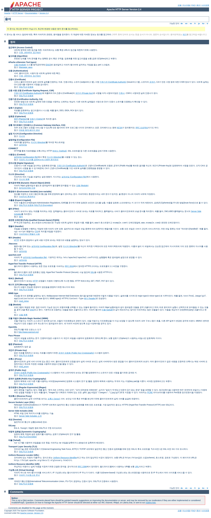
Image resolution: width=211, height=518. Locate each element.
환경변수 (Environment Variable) (23, 191)
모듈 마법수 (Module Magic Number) (24, 318)
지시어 (22, 136)
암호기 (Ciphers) (120, 338)
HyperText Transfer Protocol (21, 264)
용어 (198, 5)
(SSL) (31, 402)
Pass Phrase (14, 335)
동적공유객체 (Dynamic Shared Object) (26, 183)
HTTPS (11, 270)
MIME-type (13, 293)
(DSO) (47, 183)
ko (203, 23)
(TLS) (34, 446)
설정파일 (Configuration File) (21, 140)
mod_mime (24, 301)
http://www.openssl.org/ (28, 332)
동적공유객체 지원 (27, 188)
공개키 (152, 82)
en (186, 23)
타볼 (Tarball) (14, 440)
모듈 (179, 5)
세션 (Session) (15, 419)
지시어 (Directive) (16, 174)
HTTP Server (17, 13)
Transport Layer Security (20, 446)
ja (199, 23)
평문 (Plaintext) (20, 119)
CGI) (63, 125)
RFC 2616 (69, 266)
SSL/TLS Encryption (28, 437)
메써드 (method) (59, 151)
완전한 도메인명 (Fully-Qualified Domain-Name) (30, 220)
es (190, 23)
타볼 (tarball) (107, 310)
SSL (92, 272)
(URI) (37, 464)
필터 (21, 216)
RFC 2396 (82, 466)
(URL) (36, 455)
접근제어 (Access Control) (20, 47)
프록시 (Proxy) (15, 359)
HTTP (16, 240)
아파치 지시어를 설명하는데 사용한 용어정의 (39, 159)
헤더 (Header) (14, 238)
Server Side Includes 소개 (30, 416)
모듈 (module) (20, 65)
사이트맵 (205, 5)
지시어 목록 (24, 179)
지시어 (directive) (38, 142)
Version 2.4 (44, 13)
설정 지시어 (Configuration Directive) (25, 134)
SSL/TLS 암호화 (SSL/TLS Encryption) (36, 205)
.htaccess (12, 244)
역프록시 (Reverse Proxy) (20, 396)
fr (195, 23)
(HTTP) (38, 264)
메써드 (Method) (15, 278)
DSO (48, 65)
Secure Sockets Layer (18, 402)
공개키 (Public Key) (17, 370)
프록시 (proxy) (54, 399)
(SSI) (30, 411)
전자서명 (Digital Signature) (21, 163)
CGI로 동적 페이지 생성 (29, 130)
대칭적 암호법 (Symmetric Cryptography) (27, 432)
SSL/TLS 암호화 (26, 87)
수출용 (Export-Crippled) (19, 200)
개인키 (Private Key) (84, 93)
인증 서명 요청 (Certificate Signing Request (28, 90)
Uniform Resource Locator (20, 455)
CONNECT (13, 148)
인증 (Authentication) (18, 71)
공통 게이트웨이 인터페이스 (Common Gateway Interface (34, 125)
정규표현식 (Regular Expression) (23, 387)
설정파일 (23, 145)
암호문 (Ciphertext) (17, 116)
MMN (45, 318)
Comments (16, 492)
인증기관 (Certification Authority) (28, 93)
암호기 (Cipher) (15, 108)
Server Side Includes (18, 411)
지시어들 (186, 5)
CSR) (51, 90)
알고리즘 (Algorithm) (17, 56)
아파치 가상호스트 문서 (29, 475)
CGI (36, 231)
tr (207, 23)
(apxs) (33, 62)
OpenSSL (12, 327)
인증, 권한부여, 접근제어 (30, 52)
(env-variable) (45, 191)
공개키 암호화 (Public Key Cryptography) (76, 353)
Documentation (31, 13)
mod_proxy (24, 366)
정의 (12, 42)
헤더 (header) (90, 298)
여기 (185, 34)
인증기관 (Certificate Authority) (113, 82)
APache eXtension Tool (19, 62)
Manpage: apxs (25, 67)
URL (137, 466)
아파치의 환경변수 (27, 196)
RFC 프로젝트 (142, 128)
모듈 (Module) (82, 185)
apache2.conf (14, 255)
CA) (41, 99)
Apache (7, 13)
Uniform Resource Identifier (65, 457)
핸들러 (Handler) (15, 226)
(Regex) (42, 387)
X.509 (11, 479)
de (181, 23)
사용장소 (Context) (16, 154)
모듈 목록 (23, 315)
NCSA (119, 128)
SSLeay (12, 425)
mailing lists (151, 502)
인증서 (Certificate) (17, 79)
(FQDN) (55, 220)
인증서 (122, 93)
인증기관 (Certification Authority (23, 99)
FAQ (193, 5)
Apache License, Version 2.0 (31, 513)
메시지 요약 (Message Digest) (21, 284)
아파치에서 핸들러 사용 (29, 234)
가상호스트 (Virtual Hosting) (21, 470)
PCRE (150, 392)
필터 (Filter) (13, 209)
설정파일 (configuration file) (26, 157)
